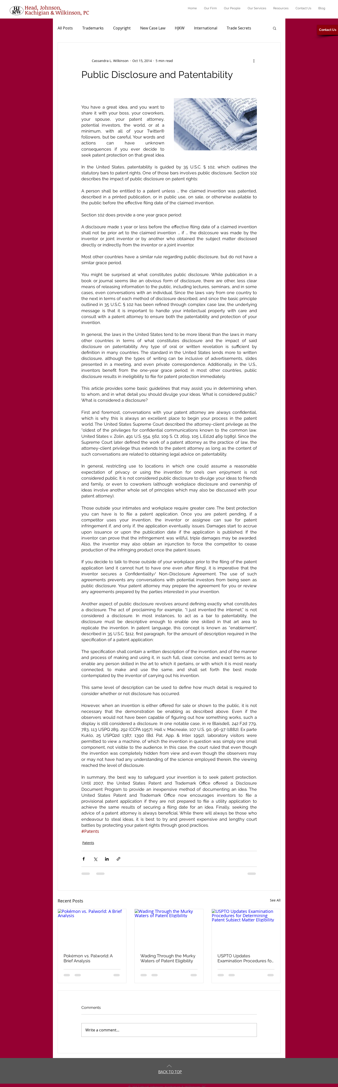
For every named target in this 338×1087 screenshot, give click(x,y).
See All (275, 900)
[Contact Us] (327, 30)
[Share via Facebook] (83, 859)
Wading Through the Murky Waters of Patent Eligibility (167, 958)
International (205, 28)
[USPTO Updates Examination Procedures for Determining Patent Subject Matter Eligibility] (246, 928)
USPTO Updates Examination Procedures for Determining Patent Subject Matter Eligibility (245, 958)
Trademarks (93, 28)
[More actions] (254, 60)
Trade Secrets (239, 28)
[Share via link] (118, 859)
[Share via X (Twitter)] (95, 859)
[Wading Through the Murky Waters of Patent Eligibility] (169, 928)
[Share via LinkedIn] (107, 859)
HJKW (180, 28)
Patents (88, 842)
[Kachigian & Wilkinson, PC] (56, 12)
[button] (274, 28)
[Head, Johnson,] (42, 7)
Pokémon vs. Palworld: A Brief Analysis (88, 958)
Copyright (122, 28)
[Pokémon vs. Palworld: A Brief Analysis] (92, 928)
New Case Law (152, 28)
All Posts (65, 28)
